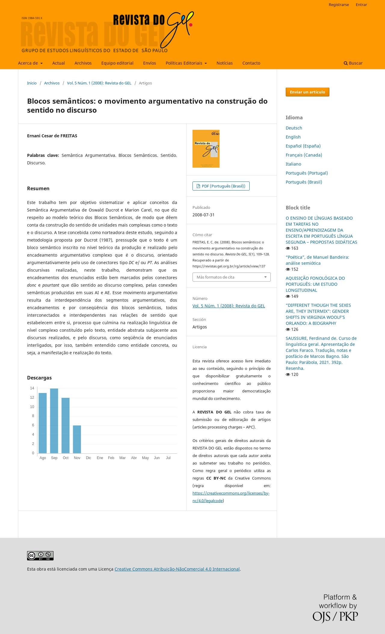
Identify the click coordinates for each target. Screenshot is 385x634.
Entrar (361, 4)
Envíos (149, 63)
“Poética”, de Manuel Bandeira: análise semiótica (317, 260)
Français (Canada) (304, 155)
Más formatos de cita (215, 277)
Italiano (293, 164)
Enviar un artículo (307, 92)
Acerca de (28, 63)
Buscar (353, 63)
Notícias (225, 63)
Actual (58, 63)
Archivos (83, 63)
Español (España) (303, 146)
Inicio (32, 83)
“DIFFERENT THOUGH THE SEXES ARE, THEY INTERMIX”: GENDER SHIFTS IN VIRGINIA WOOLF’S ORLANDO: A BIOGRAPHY (318, 314)
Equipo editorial (117, 63)
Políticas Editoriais (185, 63)
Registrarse (339, 4)
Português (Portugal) (307, 173)
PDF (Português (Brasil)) (223, 186)
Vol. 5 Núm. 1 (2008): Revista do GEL (99, 83)
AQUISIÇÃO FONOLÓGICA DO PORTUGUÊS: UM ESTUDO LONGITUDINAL (315, 284)
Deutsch (294, 128)
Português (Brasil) (304, 182)
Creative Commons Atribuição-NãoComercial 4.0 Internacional (177, 569)
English (293, 137)
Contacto (251, 63)
